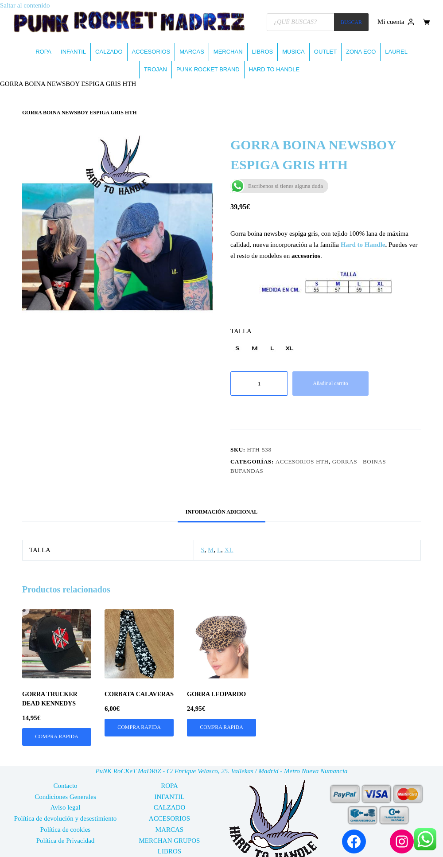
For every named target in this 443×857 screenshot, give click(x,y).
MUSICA (293, 51)
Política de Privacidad (65, 840)
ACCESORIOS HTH (302, 461)
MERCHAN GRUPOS (169, 840)
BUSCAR (351, 22)
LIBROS (262, 51)
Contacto (65, 785)
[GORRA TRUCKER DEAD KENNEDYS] (56, 643)
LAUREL (396, 51)
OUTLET (325, 51)
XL (229, 549)
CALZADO (108, 51)
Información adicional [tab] (221, 512)
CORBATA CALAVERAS (139, 694)
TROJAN (155, 69)
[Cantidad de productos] (259, 383)
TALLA (241, 331)
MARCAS (191, 51)
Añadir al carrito (330, 383)
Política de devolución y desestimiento (65, 818)
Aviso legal (66, 807)
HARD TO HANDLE (274, 69)
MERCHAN (228, 51)
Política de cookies (65, 829)
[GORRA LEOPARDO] (221, 643)
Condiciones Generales (65, 796)
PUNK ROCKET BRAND (208, 69)
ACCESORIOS (151, 51)
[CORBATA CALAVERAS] (139, 643)
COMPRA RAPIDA (56, 736)
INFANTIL (73, 51)
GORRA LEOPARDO (216, 694)
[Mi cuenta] (395, 21)
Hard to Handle (363, 244)
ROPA (43, 51)
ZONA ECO (361, 51)
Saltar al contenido (25, 5)
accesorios (305, 255)
